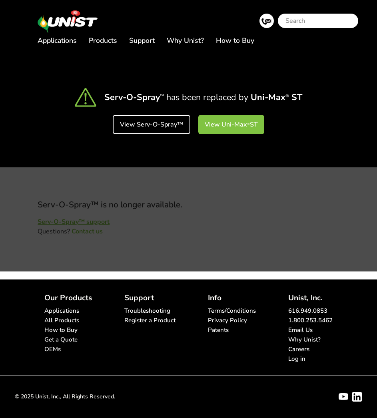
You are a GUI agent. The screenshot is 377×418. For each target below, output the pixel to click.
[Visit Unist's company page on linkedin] (357, 397)
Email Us (300, 330)
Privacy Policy (227, 320)
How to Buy (235, 40)
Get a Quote (61, 340)
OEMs (52, 349)
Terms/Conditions (232, 311)
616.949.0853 (307, 311)
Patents (218, 330)
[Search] (311, 20)
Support (142, 40)
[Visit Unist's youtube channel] (343, 397)
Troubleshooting (147, 311)
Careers (298, 349)
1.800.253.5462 (310, 320)
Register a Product (150, 320)
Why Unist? (185, 40)
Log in (296, 359)
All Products (61, 320)
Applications (57, 40)
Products (103, 40)
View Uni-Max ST (231, 124)
